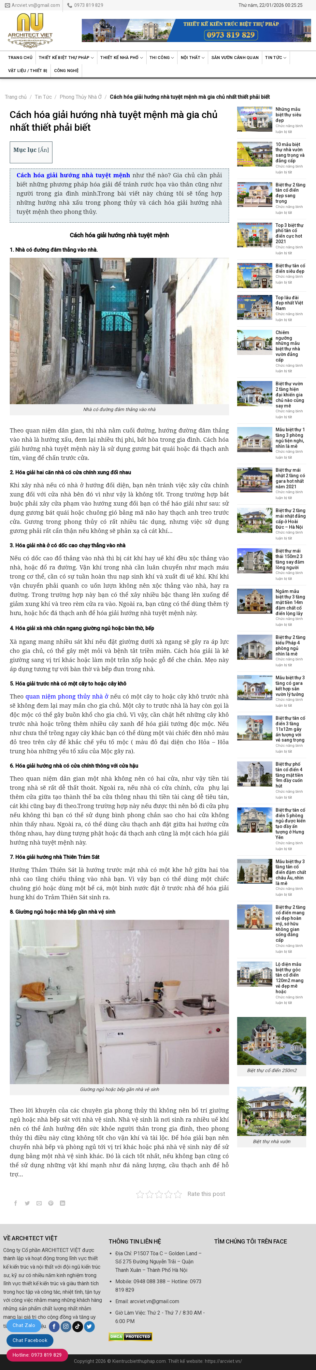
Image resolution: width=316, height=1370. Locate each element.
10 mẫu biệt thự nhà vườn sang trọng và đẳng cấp (290, 152)
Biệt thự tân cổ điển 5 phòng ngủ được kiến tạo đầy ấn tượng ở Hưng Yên (291, 823)
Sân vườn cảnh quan (235, 57)
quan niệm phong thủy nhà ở (66, 696)
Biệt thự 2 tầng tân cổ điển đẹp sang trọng (291, 193)
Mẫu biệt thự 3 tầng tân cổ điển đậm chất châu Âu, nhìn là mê (291, 872)
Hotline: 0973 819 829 (37, 1355)
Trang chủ (20, 57)
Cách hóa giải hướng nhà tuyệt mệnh (73, 175)
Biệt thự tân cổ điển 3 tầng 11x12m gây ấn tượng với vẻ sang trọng (290, 729)
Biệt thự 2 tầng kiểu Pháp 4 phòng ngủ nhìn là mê (291, 645)
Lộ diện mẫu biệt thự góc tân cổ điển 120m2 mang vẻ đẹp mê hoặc (290, 978)
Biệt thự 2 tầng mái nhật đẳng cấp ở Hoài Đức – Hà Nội (291, 518)
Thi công (162, 58)
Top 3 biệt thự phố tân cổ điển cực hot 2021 (290, 233)
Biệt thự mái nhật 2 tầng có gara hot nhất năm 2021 (290, 478)
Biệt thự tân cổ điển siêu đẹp (290, 268)
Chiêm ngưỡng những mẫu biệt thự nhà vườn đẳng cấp (288, 346)
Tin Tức (275, 58)
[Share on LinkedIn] (62, 1204)
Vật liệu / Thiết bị (28, 70)
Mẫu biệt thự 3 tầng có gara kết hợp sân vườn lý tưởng (290, 686)
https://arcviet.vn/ (223, 1361)
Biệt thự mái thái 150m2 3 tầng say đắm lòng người (290, 559)
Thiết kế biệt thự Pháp (66, 58)
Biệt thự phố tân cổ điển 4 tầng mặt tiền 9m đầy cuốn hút (289, 774)
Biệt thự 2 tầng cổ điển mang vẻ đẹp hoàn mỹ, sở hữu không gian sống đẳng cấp (291, 924)
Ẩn (43, 150)
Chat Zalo (24, 1325)
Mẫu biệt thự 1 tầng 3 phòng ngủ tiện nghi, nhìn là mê (290, 438)
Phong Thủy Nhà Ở (81, 97)
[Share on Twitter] (27, 1204)
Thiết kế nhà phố (121, 58)
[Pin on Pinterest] (51, 1204)
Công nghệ (66, 70)
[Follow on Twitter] (89, 1326)
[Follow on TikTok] (77, 1326)
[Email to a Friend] (39, 1204)
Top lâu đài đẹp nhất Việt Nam (289, 303)
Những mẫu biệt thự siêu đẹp (288, 115)
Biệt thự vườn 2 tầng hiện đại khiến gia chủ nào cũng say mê (290, 394)
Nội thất (193, 58)
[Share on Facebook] (15, 1204)
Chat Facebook (30, 1340)
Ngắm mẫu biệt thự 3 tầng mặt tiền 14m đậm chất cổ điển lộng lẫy (290, 602)
